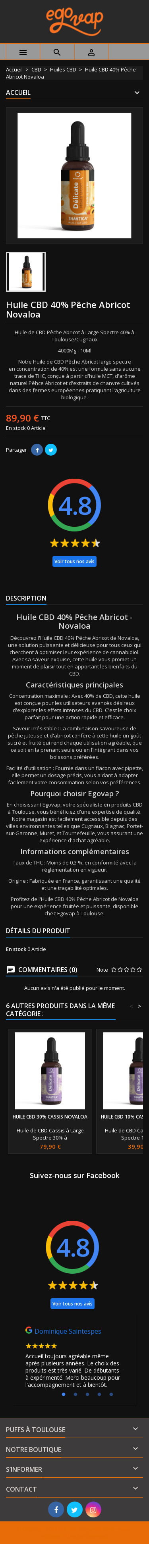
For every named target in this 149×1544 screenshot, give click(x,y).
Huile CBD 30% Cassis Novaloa (50, 1116)
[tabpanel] (74, 1359)
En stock (16, 427)
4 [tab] (99, 1395)
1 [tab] (64, 1395)
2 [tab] (75, 1395)
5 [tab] (111, 1395)
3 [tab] (87, 1395)
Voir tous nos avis (74, 561)
